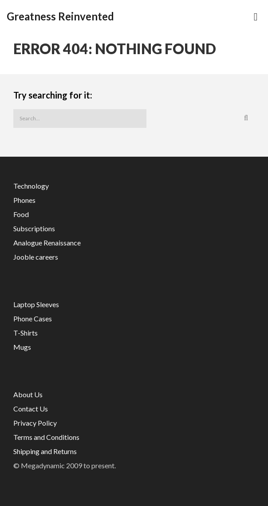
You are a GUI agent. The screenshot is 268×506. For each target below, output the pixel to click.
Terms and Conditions (46, 437)
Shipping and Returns (45, 451)
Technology (31, 186)
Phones (24, 200)
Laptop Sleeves (36, 304)
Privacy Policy (35, 423)
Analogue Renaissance (47, 242)
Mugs (22, 347)
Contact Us (30, 408)
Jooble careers (35, 257)
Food (21, 214)
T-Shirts (25, 332)
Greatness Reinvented (60, 16)
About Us (28, 394)
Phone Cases (32, 318)
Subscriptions (34, 228)
